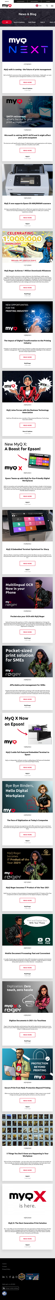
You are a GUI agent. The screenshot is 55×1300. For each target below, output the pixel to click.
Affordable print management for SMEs (27, 685)
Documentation (34, 1)
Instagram (16, 1277)
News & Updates (19, 22)
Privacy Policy (6, 1269)
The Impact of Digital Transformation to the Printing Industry (27, 341)
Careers (4, 1263)
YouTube (13, 1277)
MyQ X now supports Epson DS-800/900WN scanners (27, 203)
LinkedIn (3, 1277)
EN (38, 5)
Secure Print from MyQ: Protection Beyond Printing (27, 1087)
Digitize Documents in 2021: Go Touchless (27, 1020)
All (7, 22)
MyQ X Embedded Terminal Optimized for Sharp (27, 549)
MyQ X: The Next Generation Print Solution (27, 1223)
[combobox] (40, 5)
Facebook (10, 1277)
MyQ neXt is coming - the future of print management (27, 69)
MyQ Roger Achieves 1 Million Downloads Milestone (27, 270)
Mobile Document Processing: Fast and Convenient (27, 953)
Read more (27, 82)
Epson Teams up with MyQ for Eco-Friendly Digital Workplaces (27, 479)
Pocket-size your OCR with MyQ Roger (27, 616)
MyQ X (42, 22)
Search (46, 6)
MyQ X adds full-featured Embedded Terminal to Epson (27, 753)
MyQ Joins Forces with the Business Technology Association (27, 411)
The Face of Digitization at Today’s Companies (27, 820)
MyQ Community (20, 1)
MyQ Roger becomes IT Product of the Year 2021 (27, 887)
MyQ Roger (32, 22)
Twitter (6, 1277)
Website (7, 1)
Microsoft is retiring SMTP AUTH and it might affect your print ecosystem (27, 136)
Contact (48, 1)
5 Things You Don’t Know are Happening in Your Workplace (27, 1154)
